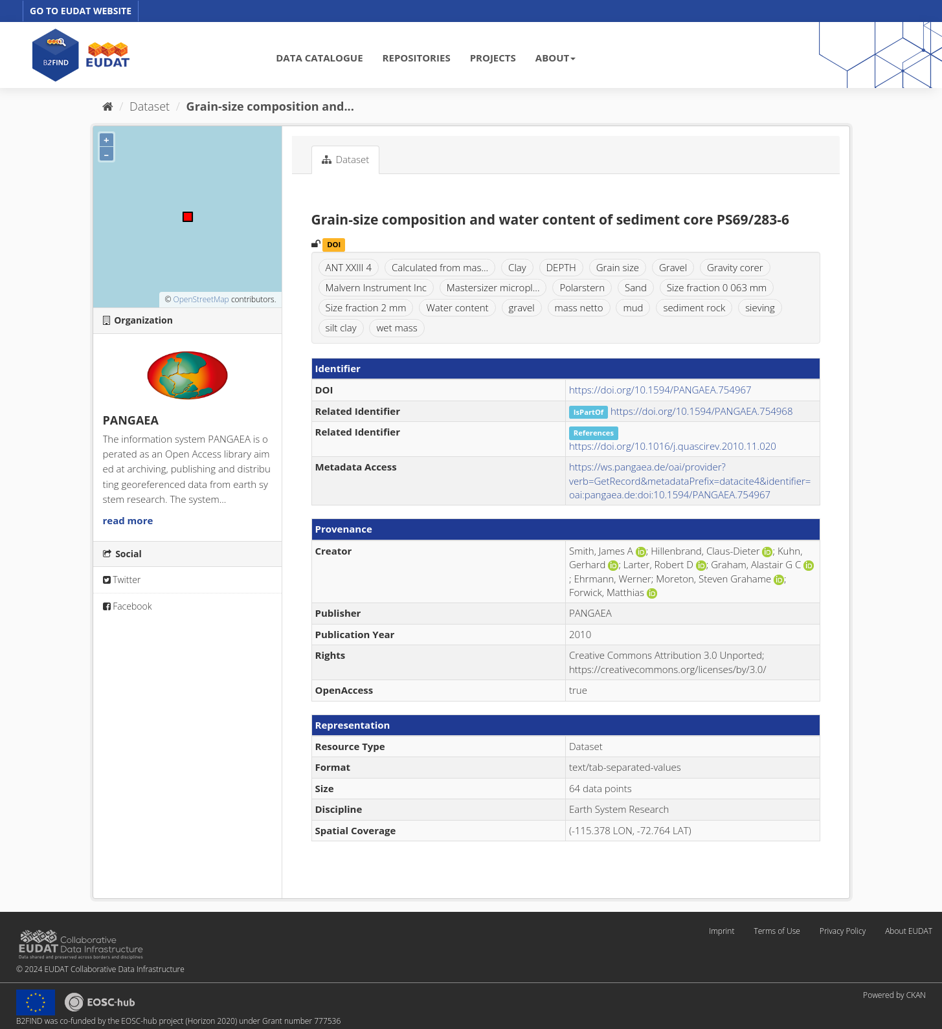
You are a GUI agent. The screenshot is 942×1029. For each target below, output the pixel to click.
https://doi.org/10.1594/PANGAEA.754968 (702, 410)
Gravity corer (735, 267)
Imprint (721, 930)
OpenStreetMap (201, 299)
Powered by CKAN (894, 995)
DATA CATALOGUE (319, 57)
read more (128, 520)
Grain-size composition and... (270, 106)
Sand (636, 287)
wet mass (396, 327)
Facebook (127, 606)
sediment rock (694, 307)
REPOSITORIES (417, 57)
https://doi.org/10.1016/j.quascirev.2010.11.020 (672, 445)
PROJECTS (493, 57)
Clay (517, 267)
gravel (522, 307)
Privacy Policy (843, 930)
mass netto (579, 307)
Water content (457, 307)
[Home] (107, 106)
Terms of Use (777, 930)
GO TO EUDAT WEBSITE (80, 11)
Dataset (149, 106)
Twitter (122, 579)
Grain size (617, 267)
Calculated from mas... (440, 267)
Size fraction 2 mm (366, 307)
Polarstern (582, 287)
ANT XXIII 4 (349, 267)
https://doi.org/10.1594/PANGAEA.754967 (660, 389)
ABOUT (555, 57)
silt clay (341, 327)
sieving (760, 307)
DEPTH (561, 267)
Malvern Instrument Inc (376, 287)
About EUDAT (908, 930)
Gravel (673, 267)
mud (633, 307)
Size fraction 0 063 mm (717, 287)
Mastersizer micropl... (493, 287)
